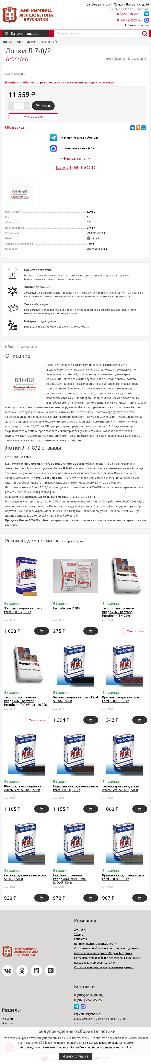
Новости (7, 1023)
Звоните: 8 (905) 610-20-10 (75, 167)
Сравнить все (75, 541)
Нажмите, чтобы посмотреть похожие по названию (42, 82)
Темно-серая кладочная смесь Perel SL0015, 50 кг (120, 788)
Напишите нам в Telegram (79, 137)
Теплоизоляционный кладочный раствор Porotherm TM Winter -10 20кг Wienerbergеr (26, 702)
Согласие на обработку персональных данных (104, 967)
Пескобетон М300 (66, 608)
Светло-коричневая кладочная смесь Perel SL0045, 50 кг (70, 878)
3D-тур (78, 934)
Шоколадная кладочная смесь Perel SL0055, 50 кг (22, 788)
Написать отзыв (18, 457)
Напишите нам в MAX (79, 148)
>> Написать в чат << (75, 158)
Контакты (80, 939)
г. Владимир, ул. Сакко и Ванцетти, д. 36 (119, 4)
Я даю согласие (75, 1056)
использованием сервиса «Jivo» (56, 1047)
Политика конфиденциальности (95, 943)
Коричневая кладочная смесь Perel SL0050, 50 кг (75, 788)
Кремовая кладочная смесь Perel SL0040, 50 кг (123, 877)
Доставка (80, 929)
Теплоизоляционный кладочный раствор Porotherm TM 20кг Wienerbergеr (118, 613)
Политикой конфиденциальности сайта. (105, 1047)
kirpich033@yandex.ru (87, 1014)
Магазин (7, 1018)
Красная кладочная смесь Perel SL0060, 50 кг (121, 699)
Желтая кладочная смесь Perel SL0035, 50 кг (23, 610)
